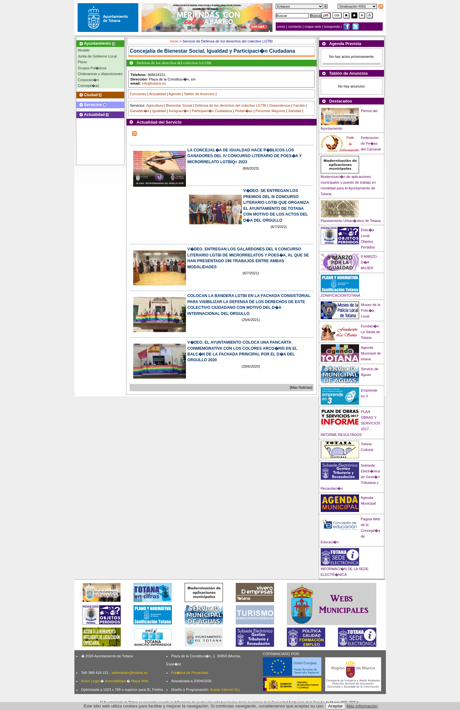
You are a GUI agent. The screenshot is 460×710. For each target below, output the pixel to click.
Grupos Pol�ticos (92, 68)
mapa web (313, 26)
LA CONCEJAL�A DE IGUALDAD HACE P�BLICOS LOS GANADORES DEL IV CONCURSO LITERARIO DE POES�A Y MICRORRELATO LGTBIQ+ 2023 (245, 156)
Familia (299, 105)
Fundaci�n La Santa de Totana (370, 332)
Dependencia (279, 105)
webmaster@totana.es (129, 673)
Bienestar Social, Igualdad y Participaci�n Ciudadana (229, 51)
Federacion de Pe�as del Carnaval (371, 143)
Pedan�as (243, 111)
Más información (362, 706)
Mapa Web (139, 681)
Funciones (138, 94)
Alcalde (84, 50)
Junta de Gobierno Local (97, 56)
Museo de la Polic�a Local (370, 310)
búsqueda (332, 26)
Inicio (174, 41)
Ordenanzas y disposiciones (100, 74)
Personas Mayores (270, 111)
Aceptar (335, 706)
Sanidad (294, 111)
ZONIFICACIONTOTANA (341, 295)
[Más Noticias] (301, 387)
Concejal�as (88, 86)
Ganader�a (140, 111)
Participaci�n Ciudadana (212, 111)
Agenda (174, 94)
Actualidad (157, 94)
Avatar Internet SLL (225, 689)
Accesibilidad (115, 681)
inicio (282, 26)
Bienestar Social (179, 105)
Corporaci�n (88, 80)
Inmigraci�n (179, 111)
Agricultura (154, 105)
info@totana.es (154, 83)
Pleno (82, 62)
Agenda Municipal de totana (371, 353)
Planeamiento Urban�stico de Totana (351, 221)
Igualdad (159, 111)
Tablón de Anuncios (199, 94)
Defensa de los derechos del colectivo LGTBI (230, 105)
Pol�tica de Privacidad (189, 673)
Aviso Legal (90, 681)
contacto (295, 26)
